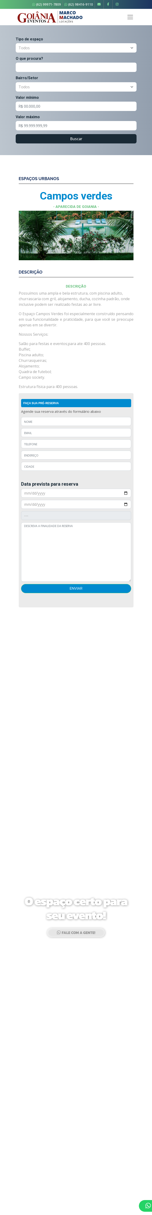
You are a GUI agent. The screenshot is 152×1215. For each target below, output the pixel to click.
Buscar (76, 138)
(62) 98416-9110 (78, 4)
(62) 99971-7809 (46, 4)
